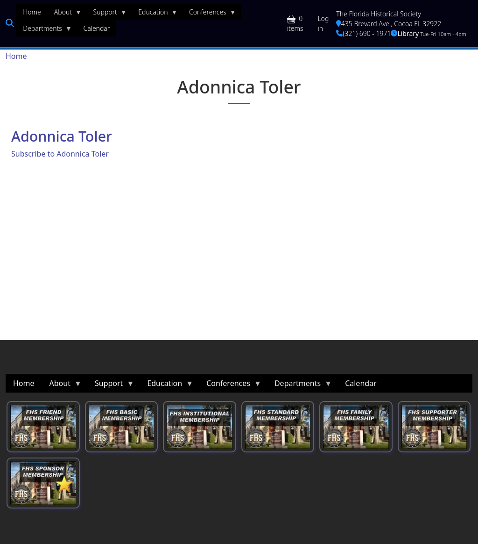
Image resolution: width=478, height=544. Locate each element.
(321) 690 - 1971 (363, 33)
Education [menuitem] (154, 14)
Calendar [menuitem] (96, 28)
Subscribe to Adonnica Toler (60, 154)
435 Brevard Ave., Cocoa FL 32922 (388, 23)
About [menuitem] (65, 14)
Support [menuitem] (107, 14)
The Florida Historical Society (378, 13)
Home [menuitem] (32, 11)
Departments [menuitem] (44, 30)
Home (16, 56)
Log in (323, 23)
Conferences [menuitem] (209, 14)
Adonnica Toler (61, 136)
